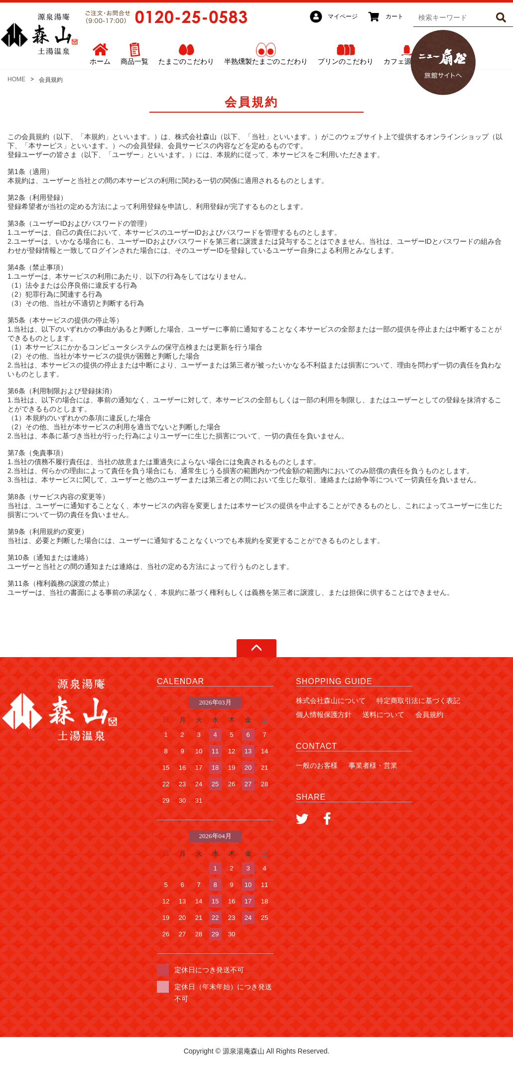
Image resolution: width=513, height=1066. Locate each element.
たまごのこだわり (186, 61)
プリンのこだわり (346, 61)
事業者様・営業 (373, 765)
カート (394, 16)
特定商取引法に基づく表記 (418, 701)
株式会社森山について (331, 701)
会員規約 (429, 714)
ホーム (100, 61)
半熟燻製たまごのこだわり (266, 61)
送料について (383, 714)
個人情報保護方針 (324, 714)
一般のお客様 (317, 765)
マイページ (343, 16)
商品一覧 (134, 61)
